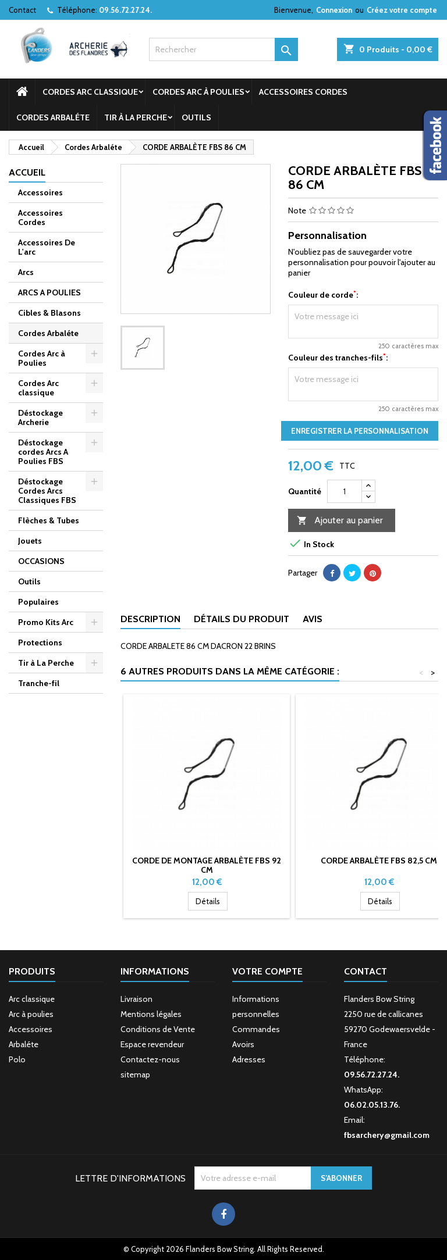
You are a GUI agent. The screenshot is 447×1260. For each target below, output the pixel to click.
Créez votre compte (402, 10)
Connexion (334, 10)
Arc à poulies (31, 1014)
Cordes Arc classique (90, 92)
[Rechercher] (223, 49)
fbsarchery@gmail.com (387, 1135)
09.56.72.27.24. (125, 10)
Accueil (27, 172)
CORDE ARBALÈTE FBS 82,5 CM (379, 860)
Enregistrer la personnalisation (359, 431)
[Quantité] (344, 491)
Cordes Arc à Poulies (198, 92)
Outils (196, 117)
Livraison (136, 999)
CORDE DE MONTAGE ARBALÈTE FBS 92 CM (206, 865)
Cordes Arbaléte (53, 117)
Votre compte (267, 971)
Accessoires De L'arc (46, 247)
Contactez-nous (150, 1059)
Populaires (38, 602)
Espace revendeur (152, 1044)
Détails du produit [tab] (241, 618)
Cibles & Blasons (49, 313)
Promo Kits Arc (45, 622)
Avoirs (243, 1044)
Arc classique (32, 999)
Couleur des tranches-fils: (338, 357)
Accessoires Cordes (303, 92)
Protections (40, 642)
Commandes (256, 1029)
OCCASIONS (41, 561)
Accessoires (40, 192)
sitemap (135, 1074)
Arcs (26, 272)
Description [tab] (150, 618)
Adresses (248, 1059)
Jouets (30, 541)
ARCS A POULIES (49, 292)
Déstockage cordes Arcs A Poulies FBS (43, 451)
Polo (17, 1059)
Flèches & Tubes (48, 520)
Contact (22, 10)
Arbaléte (23, 1044)
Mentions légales (151, 1014)
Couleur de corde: (323, 295)
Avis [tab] (312, 618)
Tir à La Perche (135, 117)
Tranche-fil (38, 683)
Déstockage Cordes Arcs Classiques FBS (47, 490)
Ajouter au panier (340, 521)
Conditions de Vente (157, 1029)
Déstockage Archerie (40, 417)
